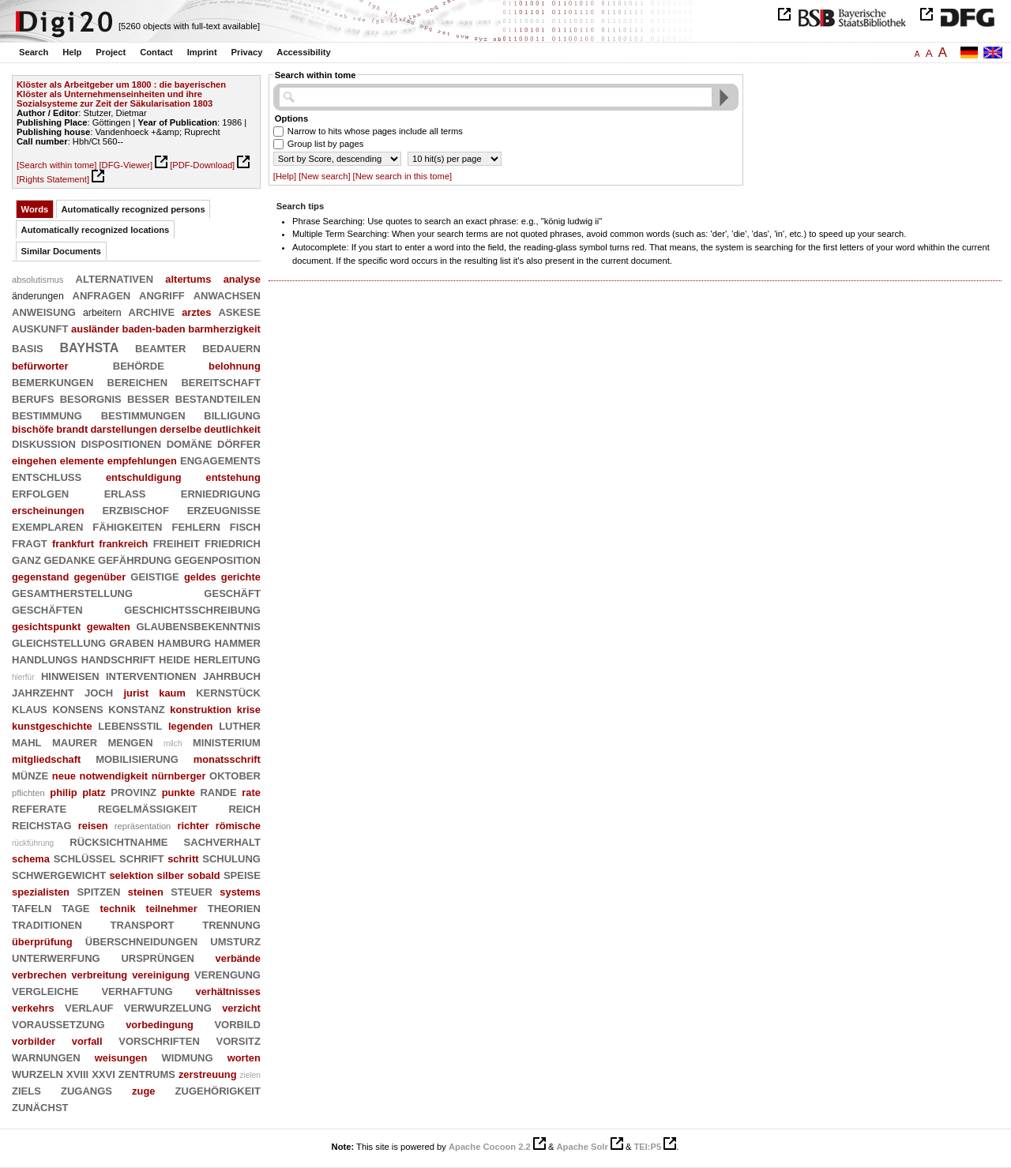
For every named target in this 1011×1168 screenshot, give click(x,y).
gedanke (69, 559)
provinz (133, 791)
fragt (29, 542)
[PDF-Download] (202, 165)
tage (75, 907)
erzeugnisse (224, 509)
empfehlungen (142, 461)
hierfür (23, 677)
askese (239, 311)
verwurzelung (168, 1007)
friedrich (233, 542)
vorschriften (159, 1040)
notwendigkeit (114, 776)
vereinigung (161, 975)
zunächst (40, 1106)
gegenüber (99, 577)
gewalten (108, 627)
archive (152, 311)
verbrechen (39, 975)
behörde (138, 365)
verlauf (89, 1007)
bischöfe (33, 429)
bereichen (137, 381)
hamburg (184, 642)
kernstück (228, 692)
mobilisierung (137, 758)
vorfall (87, 1041)
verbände (238, 958)
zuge (143, 1091)
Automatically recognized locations (95, 230)
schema (31, 859)
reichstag (42, 824)
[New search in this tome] (403, 176)
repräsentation (143, 826)
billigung (232, 415)
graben (132, 642)
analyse (242, 279)
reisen (93, 826)
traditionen (47, 924)
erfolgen (40, 493)
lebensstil (130, 725)
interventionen (151, 675)
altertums (188, 279)
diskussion (44, 443)
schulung (231, 858)
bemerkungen (52, 381)
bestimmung (47, 415)
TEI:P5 (647, 1146)
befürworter (40, 366)
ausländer (95, 329)
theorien (234, 907)
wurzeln (37, 1073)
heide (174, 659)
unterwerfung (56, 957)
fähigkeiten (127, 526)
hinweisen (70, 675)
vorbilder (33, 1041)
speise (242, 874)
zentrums (146, 1073)
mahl (27, 741)
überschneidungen (141, 940)
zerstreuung (208, 1074)
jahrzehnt (43, 692)
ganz (26, 559)
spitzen (98, 891)
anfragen (102, 294)
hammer (237, 642)
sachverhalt (222, 841)
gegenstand (40, 577)
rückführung (33, 843)
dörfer (239, 443)
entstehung (232, 477)
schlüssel (85, 858)
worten (244, 1058)
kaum (172, 693)
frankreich (123, 544)
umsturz (235, 940)
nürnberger (179, 776)
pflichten (28, 793)
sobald (203, 875)
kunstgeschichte (52, 726)
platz (93, 792)
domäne (189, 443)
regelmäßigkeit (147, 808)
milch (172, 743)
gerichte (241, 577)
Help (71, 52)
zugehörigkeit (218, 1090)
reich (244, 808)
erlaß (125, 493)
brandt (72, 429)
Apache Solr (582, 1146)
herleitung (227, 659)
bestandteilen (218, 398)
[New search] (324, 176)
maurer (74, 741)
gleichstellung (59, 642)
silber (170, 875)
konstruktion (200, 709)
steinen (145, 892)
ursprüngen (157, 957)
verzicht (241, 1008)
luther (240, 725)
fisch (245, 526)
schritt (182, 859)
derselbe (180, 429)
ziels (26, 1090)
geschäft (232, 592)
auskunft (40, 328)
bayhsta (89, 346)
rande (218, 791)
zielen (250, 1075)
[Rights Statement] (53, 179)
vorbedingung (160, 1025)
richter (193, 826)
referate (39, 808)
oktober (235, 775)
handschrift (118, 659)
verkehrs (33, 1008)
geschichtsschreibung (192, 609)
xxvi (103, 1073)
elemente (82, 461)
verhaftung (136, 990)
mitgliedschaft (46, 759)
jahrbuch (232, 675)
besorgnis (91, 398)
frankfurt (73, 544)
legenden (190, 726)
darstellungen (123, 429)
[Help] (284, 176)
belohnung (235, 366)
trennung (231, 924)
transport (143, 924)
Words (35, 209)
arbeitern (102, 312)
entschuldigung (144, 477)
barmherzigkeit (224, 329)
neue (64, 776)
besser (148, 398)
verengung (227, 974)
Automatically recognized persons (133, 209)
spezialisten (41, 892)
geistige (154, 576)
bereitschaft (220, 381)
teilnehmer (171, 908)
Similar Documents (61, 251)
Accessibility (303, 52)
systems (240, 892)
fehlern (195, 526)
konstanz (136, 708)
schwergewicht (59, 874)
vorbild (237, 1023)
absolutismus (37, 279)
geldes (200, 577)
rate (251, 792)
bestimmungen (143, 415)
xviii (77, 1073)
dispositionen (121, 443)
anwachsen (227, 294)
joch (99, 692)
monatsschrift (227, 759)
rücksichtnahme (118, 841)
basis (27, 347)
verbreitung (99, 975)
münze (30, 775)
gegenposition (218, 559)
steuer (191, 891)
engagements (220, 460)
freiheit (176, 542)
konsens (77, 708)
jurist (135, 693)
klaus (29, 708)
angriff (162, 294)
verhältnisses (228, 991)
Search (33, 52)
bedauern (231, 347)
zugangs (86, 1090)
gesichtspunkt (46, 627)
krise (249, 709)
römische (238, 826)
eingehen (34, 461)
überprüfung (42, 942)
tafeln (31, 907)
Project (111, 52)
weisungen (121, 1058)
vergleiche (45, 990)
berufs (33, 398)
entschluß (46, 476)
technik (118, 908)
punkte (178, 792)
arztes (196, 312)
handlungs (44, 659)
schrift (141, 858)
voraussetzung (58, 1023)
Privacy (247, 52)
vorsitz (238, 1040)
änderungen (38, 296)
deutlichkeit (232, 429)
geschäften (47, 609)
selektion (131, 875)
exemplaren (47, 526)
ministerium (227, 741)
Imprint (202, 52)
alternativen (114, 278)
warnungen (46, 1057)
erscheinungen (48, 510)
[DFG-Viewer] (125, 165)
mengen (129, 741)
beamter (160, 347)
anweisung (44, 311)
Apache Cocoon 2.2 (490, 1146)
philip (63, 792)
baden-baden (154, 329)
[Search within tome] (56, 165)
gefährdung (134, 559)
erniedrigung (221, 493)
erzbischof (135, 509)
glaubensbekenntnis (198, 625)
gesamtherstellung (72, 592)
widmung (187, 1057)
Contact (156, 52)
